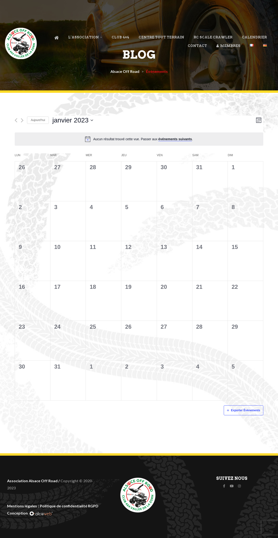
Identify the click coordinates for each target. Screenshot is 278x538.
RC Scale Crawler (213, 37)
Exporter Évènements (245, 410)
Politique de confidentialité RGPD (69, 506)
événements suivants (175, 139)
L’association (85, 37)
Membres (228, 46)
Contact (197, 46)
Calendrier (254, 37)
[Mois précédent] (16, 120)
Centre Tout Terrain (161, 37)
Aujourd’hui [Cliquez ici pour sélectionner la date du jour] (38, 120)
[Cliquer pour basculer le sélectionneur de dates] (72, 120)
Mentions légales (22, 506)
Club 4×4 (120, 37)
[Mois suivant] (22, 120)
